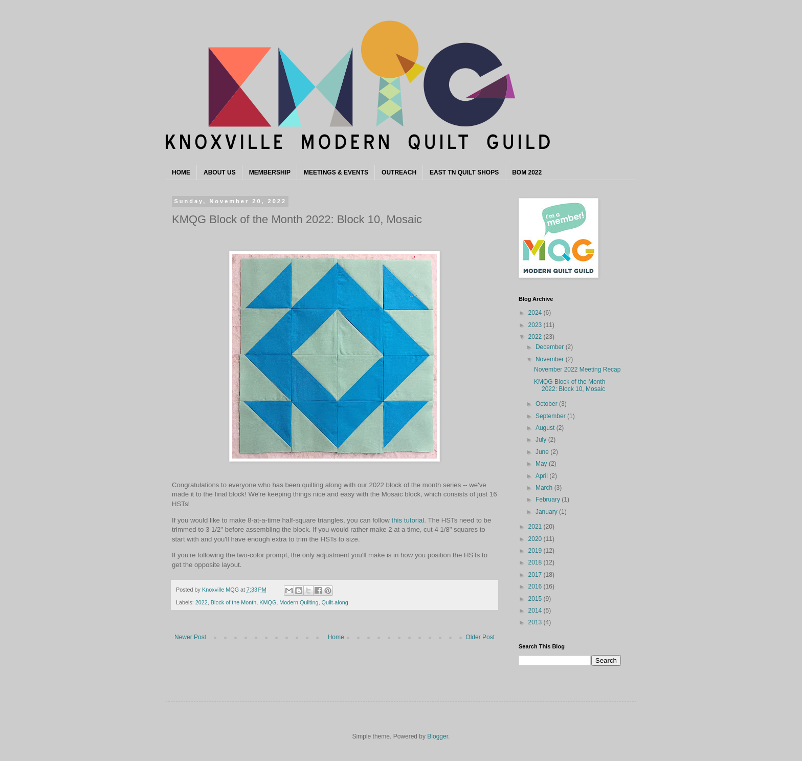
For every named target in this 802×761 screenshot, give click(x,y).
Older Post (480, 637)
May (542, 463)
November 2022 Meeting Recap (577, 369)
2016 (536, 586)
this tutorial (408, 520)
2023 (536, 325)
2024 (536, 312)
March (545, 487)
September (551, 416)
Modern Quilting (298, 602)
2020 (536, 538)
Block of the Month (233, 602)
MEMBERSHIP (270, 172)
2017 (536, 574)
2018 (536, 562)
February (549, 499)
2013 (536, 622)
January (547, 511)
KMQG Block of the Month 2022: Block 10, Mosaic (569, 385)
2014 (536, 610)
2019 (536, 550)
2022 (201, 602)
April (542, 476)
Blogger (437, 736)
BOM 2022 (527, 172)
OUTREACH (399, 172)
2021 (536, 526)
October (547, 403)
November (551, 359)
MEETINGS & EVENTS (336, 172)
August (546, 427)
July (542, 439)
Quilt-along (335, 602)
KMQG (267, 602)
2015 (536, 598)
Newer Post (190, 637)
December (551, 347)
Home (336, 637)
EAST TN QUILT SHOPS (464, 172)
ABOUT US (220, 172)
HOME (181, 172)
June (543, 451)
